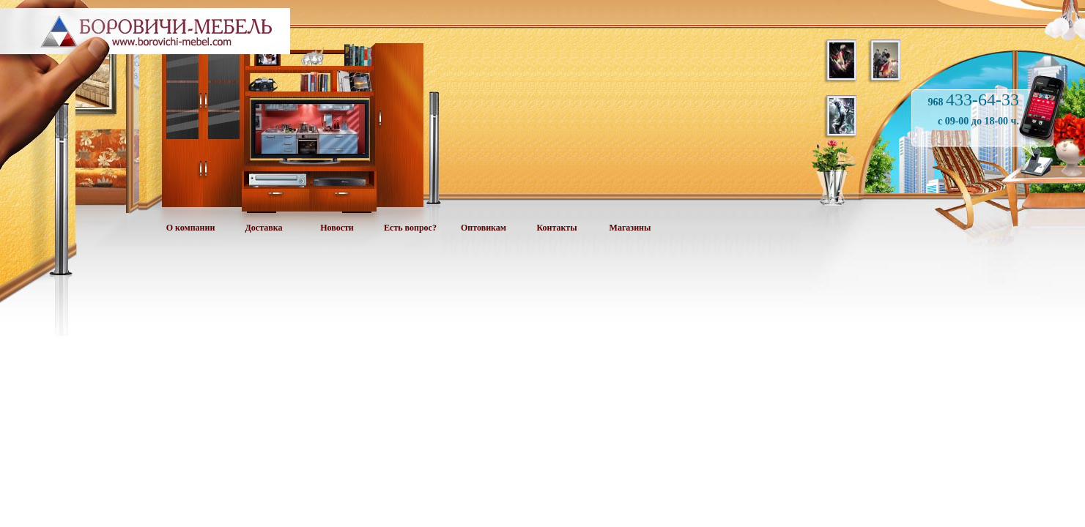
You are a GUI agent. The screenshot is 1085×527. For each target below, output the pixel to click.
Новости (337, 228)
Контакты (556, 228)
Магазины (630, 228)
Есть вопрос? (410, 228)
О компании (190, 228)
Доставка (264, 228)
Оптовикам (483, 228)
